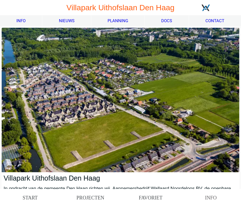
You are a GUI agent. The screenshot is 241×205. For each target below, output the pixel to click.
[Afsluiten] (7, 7)
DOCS (166, 20)
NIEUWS (66, 20)
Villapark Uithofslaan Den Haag (52, 178)
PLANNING (118, 20)
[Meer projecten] (220, 7)
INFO (21, 20)
